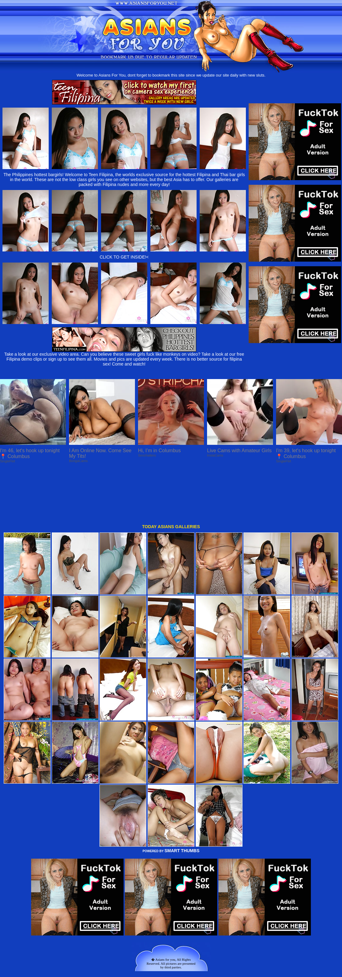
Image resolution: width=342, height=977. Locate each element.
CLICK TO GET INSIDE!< (124, 257)
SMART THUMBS (182, 799)
